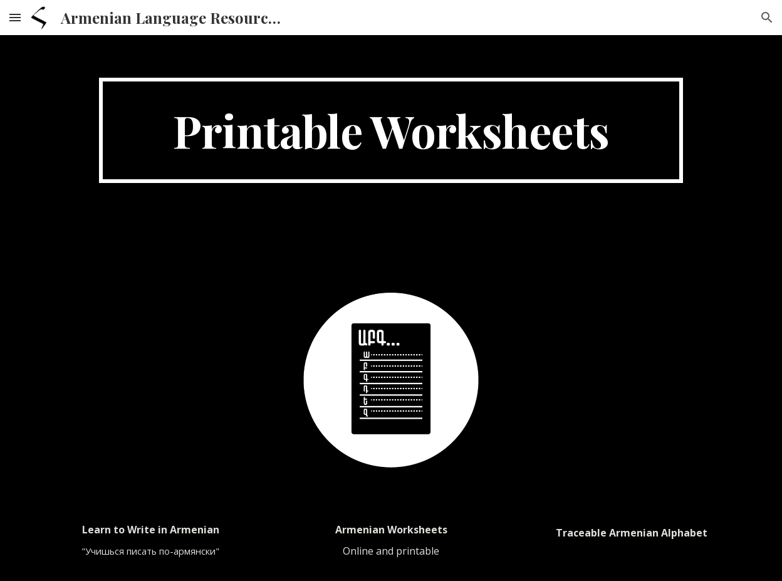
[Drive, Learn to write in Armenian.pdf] (150, 378)
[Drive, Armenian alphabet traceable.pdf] (631, 378)
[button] (15, 17)
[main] (390, 130)
